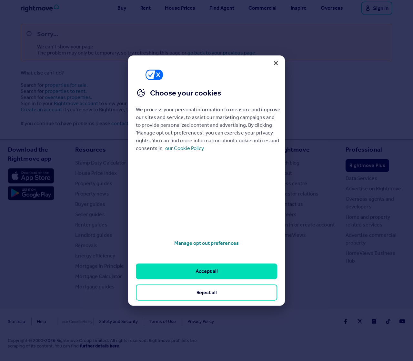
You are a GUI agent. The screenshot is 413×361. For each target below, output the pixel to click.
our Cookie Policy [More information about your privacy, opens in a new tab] (184, 148)
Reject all (206, 292)
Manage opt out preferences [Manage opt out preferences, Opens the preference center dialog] (206, 243)
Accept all (207, 271)
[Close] (276, 63)
